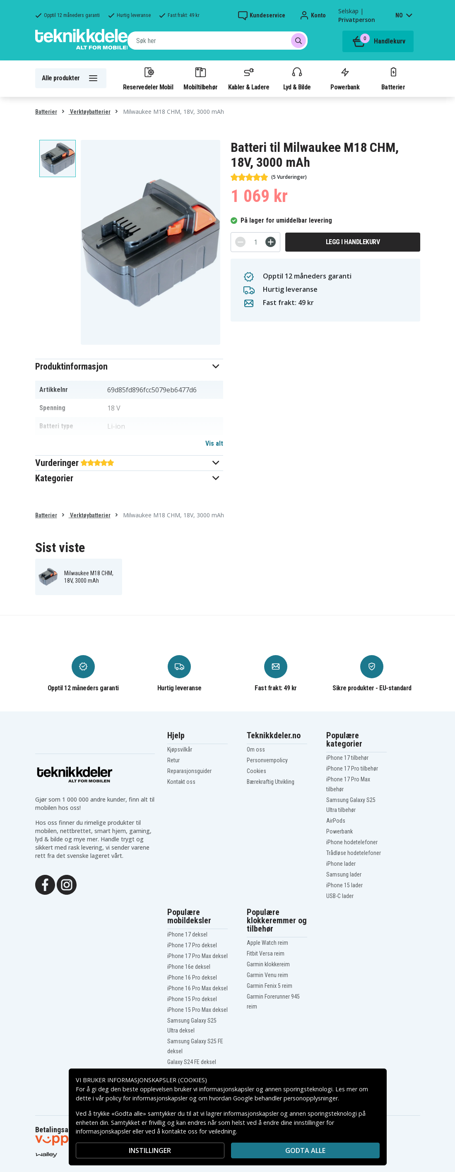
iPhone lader (341, 863)
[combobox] (218, 40)
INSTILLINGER (150, 1150)
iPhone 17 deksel (187, 934)
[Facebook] (45, 884)
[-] (240, 242)
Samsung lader (343, 874)
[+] (270, 242)
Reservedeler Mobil (148, 78)
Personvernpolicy (267, 760)
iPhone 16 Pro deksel (192, 977)
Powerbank (344, 78)
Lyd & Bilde (297, 78)
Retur (173, 760)
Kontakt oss (181, 781)
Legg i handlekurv (353, 242)
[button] (129, 366)
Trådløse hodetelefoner (353, 853)
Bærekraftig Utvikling (270, 781)
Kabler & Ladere (249, 78)
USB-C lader (340, 896)
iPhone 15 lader (344, 885)
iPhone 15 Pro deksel (192, 999)
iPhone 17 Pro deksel (192, 945)
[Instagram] (67, 884)
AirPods (335, 820)
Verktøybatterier (90, 111)
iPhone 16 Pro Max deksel (197, 988)
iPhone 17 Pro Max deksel (197, 956)
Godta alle (305, 1150)
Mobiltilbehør (200, 78)
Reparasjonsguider (189, 771)
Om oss (256, 749)
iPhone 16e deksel (188, 966)
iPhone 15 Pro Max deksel (197, 1009)
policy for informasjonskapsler (147, 1098)
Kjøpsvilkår (179, 749)
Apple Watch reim (267, 942)
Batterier (393, 78)
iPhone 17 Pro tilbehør (352, 768)
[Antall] (255, 242)
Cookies (256, 771)
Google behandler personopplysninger (285, 1098)
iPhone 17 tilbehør (347, 757)
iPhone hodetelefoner (352, 842)
